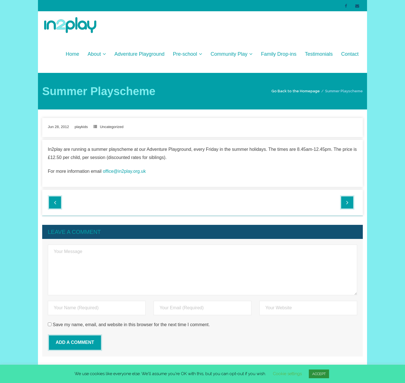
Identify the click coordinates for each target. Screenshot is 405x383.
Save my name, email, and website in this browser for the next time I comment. (131, 324)
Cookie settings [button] (287, 373)
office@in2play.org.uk (124, 171)
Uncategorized (111, 127)
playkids (81, 127)
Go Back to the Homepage (295, 91)
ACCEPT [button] (319, 374)
